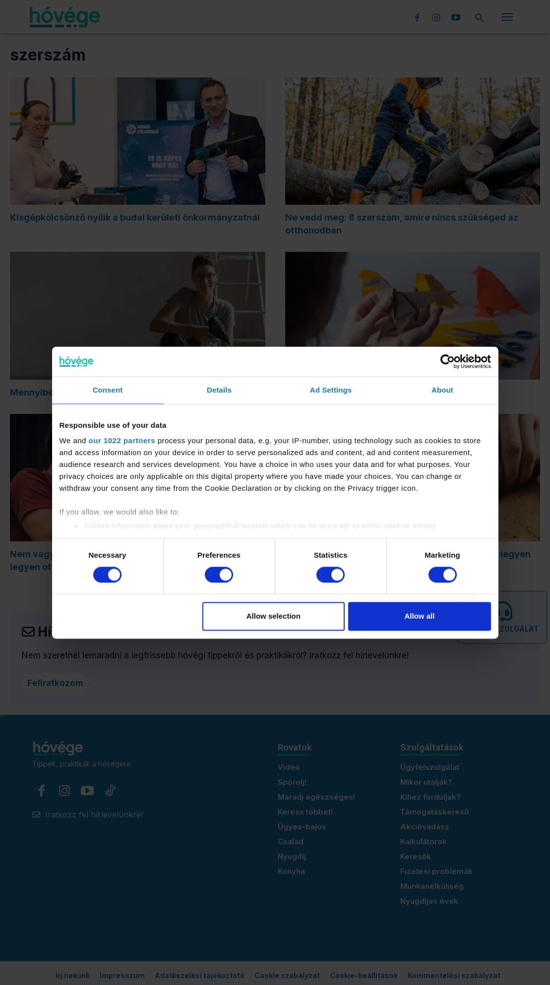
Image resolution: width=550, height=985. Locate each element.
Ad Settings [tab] (331, 390)
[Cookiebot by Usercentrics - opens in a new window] (447, 361)
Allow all (420, 616)
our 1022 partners (122, 440)
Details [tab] (219, 390)
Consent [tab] (108, 390)
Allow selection (273, 616)
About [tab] (442, 390)
